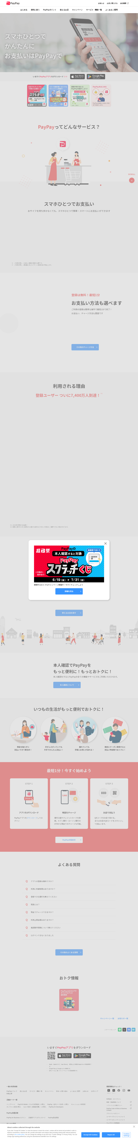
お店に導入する (112, 3)
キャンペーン (77, 10)
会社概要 (123, 3)
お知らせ (101, 3)
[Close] (134, 1135)
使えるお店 (64, 10)
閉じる (105, 366)
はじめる (23, 10)
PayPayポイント (49, 10)
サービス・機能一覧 (94, 10)
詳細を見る (69, 414)
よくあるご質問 (111, 10)
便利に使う (35, 10)
